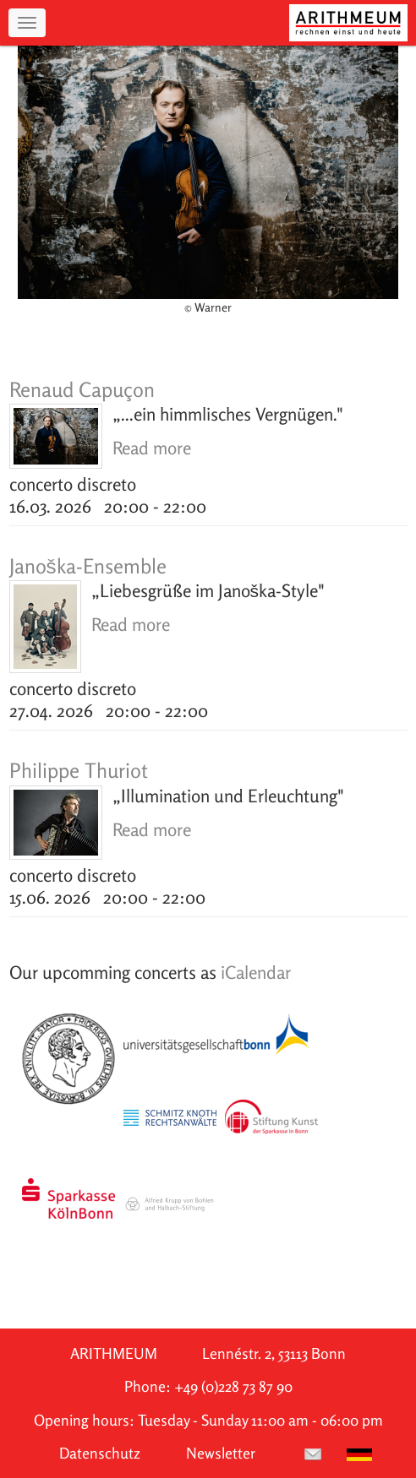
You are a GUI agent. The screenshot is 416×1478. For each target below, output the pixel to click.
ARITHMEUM (113, 1353)
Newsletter (220, 1453)
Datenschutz (99, 1453)
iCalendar (256, 972)
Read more (151, 448)
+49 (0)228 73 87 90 (233, 1386)
